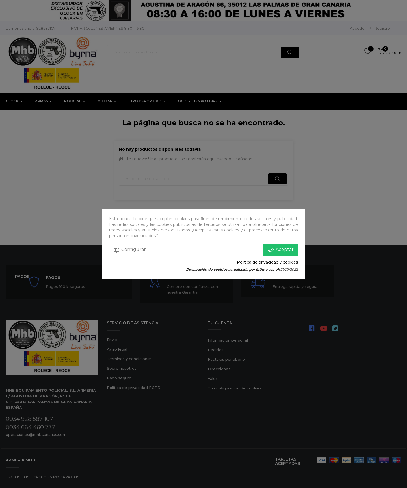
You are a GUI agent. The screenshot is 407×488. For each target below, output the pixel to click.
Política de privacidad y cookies (267, 262)
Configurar (129, 250)
